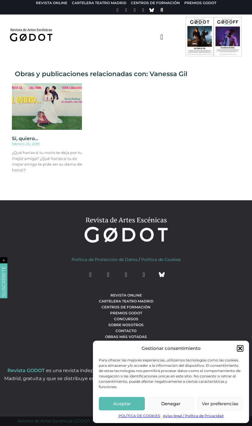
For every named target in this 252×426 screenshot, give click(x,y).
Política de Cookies (161, 259)
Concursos (126, 319)
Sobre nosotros (126, 325)
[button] (240, 348)
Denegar (170, 403)
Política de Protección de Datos (104, 259)
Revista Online (51, 3)
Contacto (126, 331)
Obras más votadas (126, 336)
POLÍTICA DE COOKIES (139, 416)
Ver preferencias (220, 403)
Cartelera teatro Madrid (99, 3)
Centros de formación (155, 3)
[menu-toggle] (162, 37)
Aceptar (122, 403)
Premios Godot (200, 3)
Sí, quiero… (25, 138)
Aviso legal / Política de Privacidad (193, 416)
